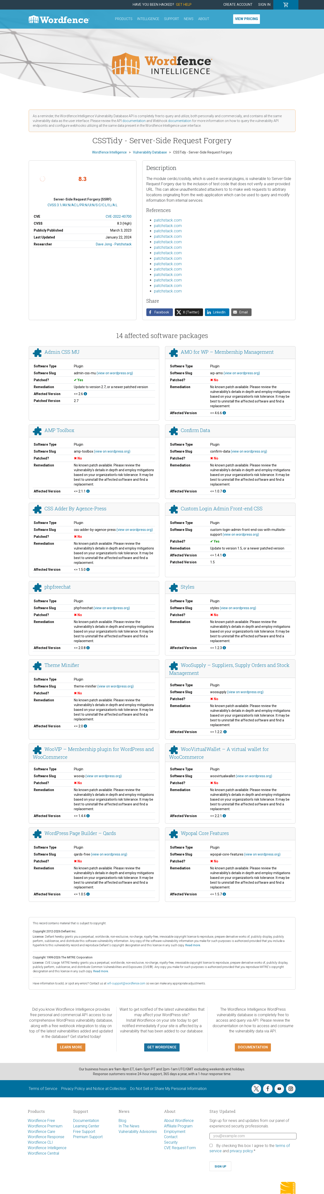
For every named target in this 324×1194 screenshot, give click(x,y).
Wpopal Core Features (205, 833)
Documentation (86, 1120)
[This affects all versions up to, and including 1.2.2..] (225, 732)
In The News (129, 1126)
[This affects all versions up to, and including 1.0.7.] (224, 491)
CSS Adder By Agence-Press (75, 508)
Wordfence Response (46, 1137)
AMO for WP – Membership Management (227, 352)
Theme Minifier (61, 665)
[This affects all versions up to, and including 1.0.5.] (88, 894)
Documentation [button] (253, 1047)
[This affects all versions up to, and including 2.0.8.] (88, 648)
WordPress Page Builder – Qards (80, 833)
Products (123, 19)
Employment (174, 1131)
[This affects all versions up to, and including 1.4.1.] (224, 555)
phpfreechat (57, 587)
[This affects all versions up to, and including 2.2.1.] (224, 816)
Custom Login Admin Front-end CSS (222, 508)
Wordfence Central (43, 1153)
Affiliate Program (178, 1126)
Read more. (193, 945)
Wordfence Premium (45, 1126)
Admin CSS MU (61, 352)
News (188, 19)
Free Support (84, 1131)
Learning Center (86, 1126)
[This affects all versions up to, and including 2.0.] (85, 726)
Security (171, 1142)
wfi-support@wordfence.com (126, 983)
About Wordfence (179, 1120)
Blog (122, 1120)
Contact (170, 1137)
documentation (134, 121)
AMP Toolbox (59, 430)
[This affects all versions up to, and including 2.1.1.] (88, 491)
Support (171, 19)
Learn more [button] (71, 1047)
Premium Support (88, 1137)
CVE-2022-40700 (119, 216)
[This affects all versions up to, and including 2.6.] (85, 394)
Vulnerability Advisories (138, 1131)
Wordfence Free (41, 1120)
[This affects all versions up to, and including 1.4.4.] (88, 816)
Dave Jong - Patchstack (114, 244)
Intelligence (148, 19)
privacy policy (241, 1151)
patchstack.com (168, 220)
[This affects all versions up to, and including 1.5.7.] (224, 894)
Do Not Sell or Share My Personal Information (168, 1088)
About (203, 19)
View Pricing (246, 19)
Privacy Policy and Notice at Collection (93, 1088)
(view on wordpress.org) (115, 373)
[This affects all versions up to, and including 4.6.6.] (224, 413)
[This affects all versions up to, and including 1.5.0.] (88, 569)
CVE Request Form (180, 1148)
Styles (187, 587)
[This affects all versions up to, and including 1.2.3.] (224, 648)
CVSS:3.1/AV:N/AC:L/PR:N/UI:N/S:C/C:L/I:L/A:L (82, 205)
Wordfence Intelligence (47, 1148)
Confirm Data (195, 430)
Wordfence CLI (40, 1142)
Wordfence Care (41, 1131)
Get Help (184, 5)
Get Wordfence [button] (161, 1047)
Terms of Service (43, 1088)
